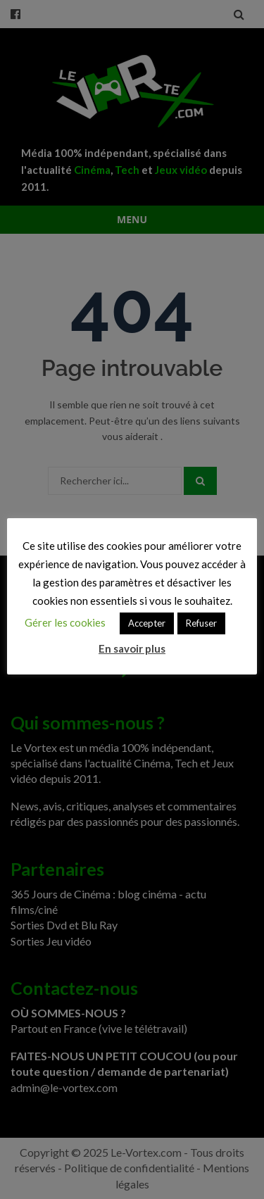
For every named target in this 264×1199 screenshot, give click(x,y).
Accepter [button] (146, 623)
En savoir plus (132, 648)
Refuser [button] (201, 623)
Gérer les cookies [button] (65, 622)
